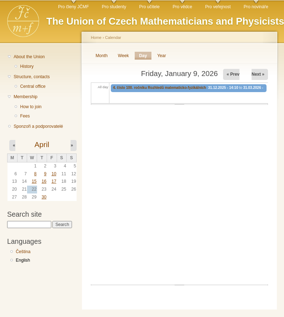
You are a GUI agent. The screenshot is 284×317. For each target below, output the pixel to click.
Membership (25, 96)
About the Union (29, 56)
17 (53, 181)
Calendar (113, 37)
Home (96, 37)
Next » (258, 74)
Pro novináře (256, 6)
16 (44, 181)
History (26, 66)
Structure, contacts (32, 76)
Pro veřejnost (218, 6)
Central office (32, 86)
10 (53, 173)
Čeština (23, 251)
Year (161, 55)
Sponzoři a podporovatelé (38, 126)
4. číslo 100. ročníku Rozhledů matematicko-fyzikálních (159, 88)
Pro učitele (149, 6)
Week (123, 55)
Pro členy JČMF (73, 6)
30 (44, 197)
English (23, 260)
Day (145, 55)
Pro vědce (182, 6)
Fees (25, 116)
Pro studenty (114, 6)
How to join (30, 106)
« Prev (233, 74)
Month (101, 55)
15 (34, 181)
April (42, 144)
